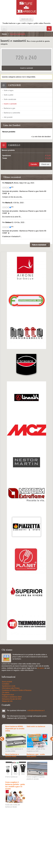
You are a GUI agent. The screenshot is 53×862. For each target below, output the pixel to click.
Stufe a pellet (8, 95)
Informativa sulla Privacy (11, 688)
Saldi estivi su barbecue (36, 726)
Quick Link (24, 19)
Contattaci (5, 684)
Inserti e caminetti (10, 104)
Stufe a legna (8, 90)
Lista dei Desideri (11, 125)
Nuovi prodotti (7, 682)
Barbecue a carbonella (12, 113)
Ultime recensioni (12, 177)
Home (4, 34)
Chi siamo (5, 692)
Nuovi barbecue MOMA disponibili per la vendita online (14, 729)
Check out (45, 164)
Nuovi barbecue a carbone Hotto (12, 755)
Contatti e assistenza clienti (12, 697)
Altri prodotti (8, 117)
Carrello (14, 145)
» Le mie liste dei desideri (41, 137)
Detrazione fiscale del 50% (11, 699)
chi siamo (40, 668)
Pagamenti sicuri (8, 695)
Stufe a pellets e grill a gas (6, 658)
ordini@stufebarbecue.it (35, 710)
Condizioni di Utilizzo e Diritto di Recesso (17, 690)
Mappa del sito (7, 701)
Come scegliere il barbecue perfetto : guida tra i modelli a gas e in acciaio (15, 785)
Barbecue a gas (9, 108)
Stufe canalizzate (10, 99)
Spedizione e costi (8, 686)
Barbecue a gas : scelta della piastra (36, 755)
